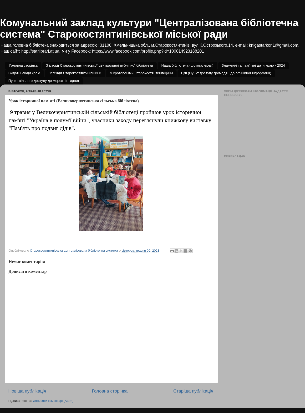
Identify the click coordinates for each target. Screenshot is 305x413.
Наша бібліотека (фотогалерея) (187, 65)
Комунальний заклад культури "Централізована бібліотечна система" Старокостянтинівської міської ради (149, 28)
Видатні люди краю (24, 73)
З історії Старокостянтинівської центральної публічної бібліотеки (99, 65)
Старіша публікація (193, 390)
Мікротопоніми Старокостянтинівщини (141, 73)
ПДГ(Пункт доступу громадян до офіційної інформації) (226, 73)
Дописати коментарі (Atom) (53, 401)
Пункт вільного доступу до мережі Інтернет (43, 81)
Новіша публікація (27, 390)
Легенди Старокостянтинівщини (74, 73)
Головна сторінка (23, 65)
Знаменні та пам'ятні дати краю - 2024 (253, 65)
